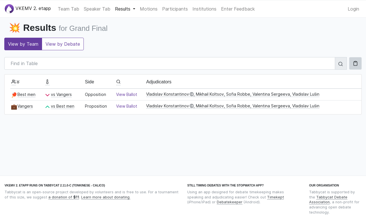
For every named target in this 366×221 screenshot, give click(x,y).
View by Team (23, 44)
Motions (149, 9)
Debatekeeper (229, 202)
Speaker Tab (97, 9)
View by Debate (62, 44)
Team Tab (68, 9)
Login (353, 9)
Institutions (204, 9)
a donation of (63, 197)
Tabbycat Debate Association (328, 199)
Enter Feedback (238, 9)
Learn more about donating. (105, 197)
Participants (175, 9)
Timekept (275, 197)
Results (123, 9)
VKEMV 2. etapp (28, 8)
